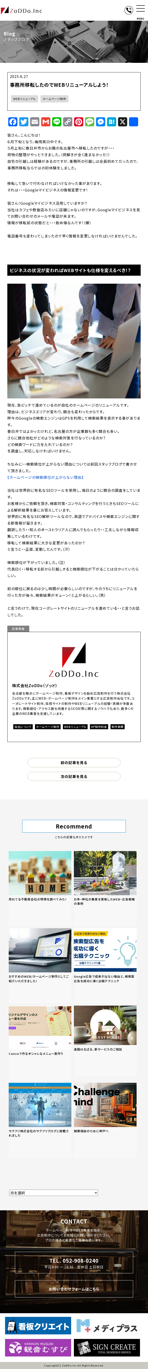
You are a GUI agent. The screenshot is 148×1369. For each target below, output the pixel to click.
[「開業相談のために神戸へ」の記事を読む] (105, 1120)
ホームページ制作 (54, 99)
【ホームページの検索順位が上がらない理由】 (45, 477)
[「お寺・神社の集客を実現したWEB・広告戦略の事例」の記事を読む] (105, 888)
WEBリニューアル (24, 99)
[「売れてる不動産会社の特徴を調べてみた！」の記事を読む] (40, 888)
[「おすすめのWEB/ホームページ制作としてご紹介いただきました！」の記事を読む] (40, 965)
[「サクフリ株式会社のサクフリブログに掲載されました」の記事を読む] (40, 1120)
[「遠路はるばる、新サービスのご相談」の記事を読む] (105, 1041)
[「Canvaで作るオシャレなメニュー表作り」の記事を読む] (40, 1043)
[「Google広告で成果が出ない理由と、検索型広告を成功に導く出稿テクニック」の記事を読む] (105, 965)
